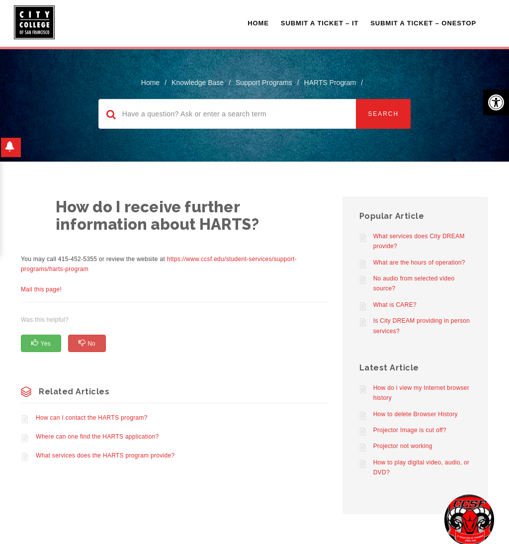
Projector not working (402, 446)
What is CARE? (395, 304)
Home (258, 23)
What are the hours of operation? (419, 262)
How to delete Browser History (415, 414)
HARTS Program (330, 83)
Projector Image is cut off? (409, 430)
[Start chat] (469, 519)
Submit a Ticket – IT (319, 23)
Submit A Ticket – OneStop (423, 23)
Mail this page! (41, 289)
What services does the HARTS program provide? (105, 455)
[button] (496, 102)
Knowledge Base (197, 83)
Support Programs (264, 83)
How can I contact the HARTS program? (92, 417)
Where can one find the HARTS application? (97, 436)
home (150, 83)
